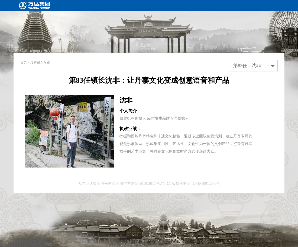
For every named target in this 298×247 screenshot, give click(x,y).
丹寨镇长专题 (40, 62)
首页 (23, 62)
